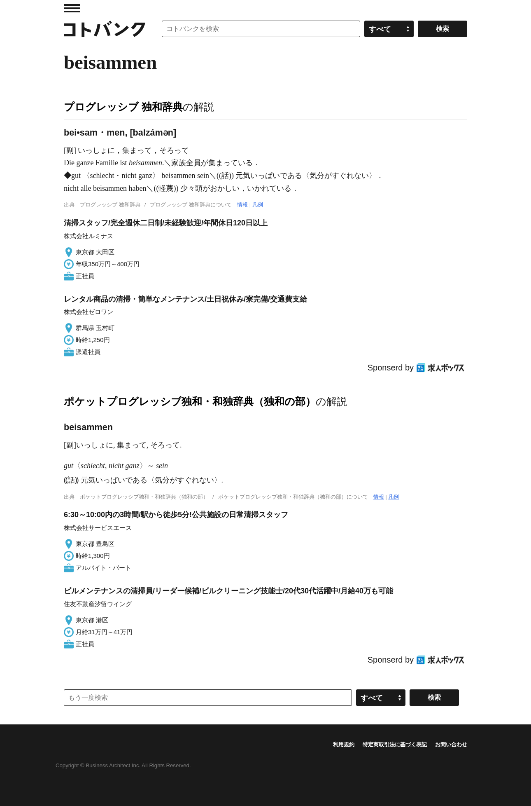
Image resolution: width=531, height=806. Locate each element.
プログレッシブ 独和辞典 (123, 106)
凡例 (257, 205)
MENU (72, 8)
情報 (242, 205)
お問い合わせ (451, 744)
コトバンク (104, 29)
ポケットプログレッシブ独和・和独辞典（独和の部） (190, 401)
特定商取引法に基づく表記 (395, 744)
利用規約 (343, 744)
